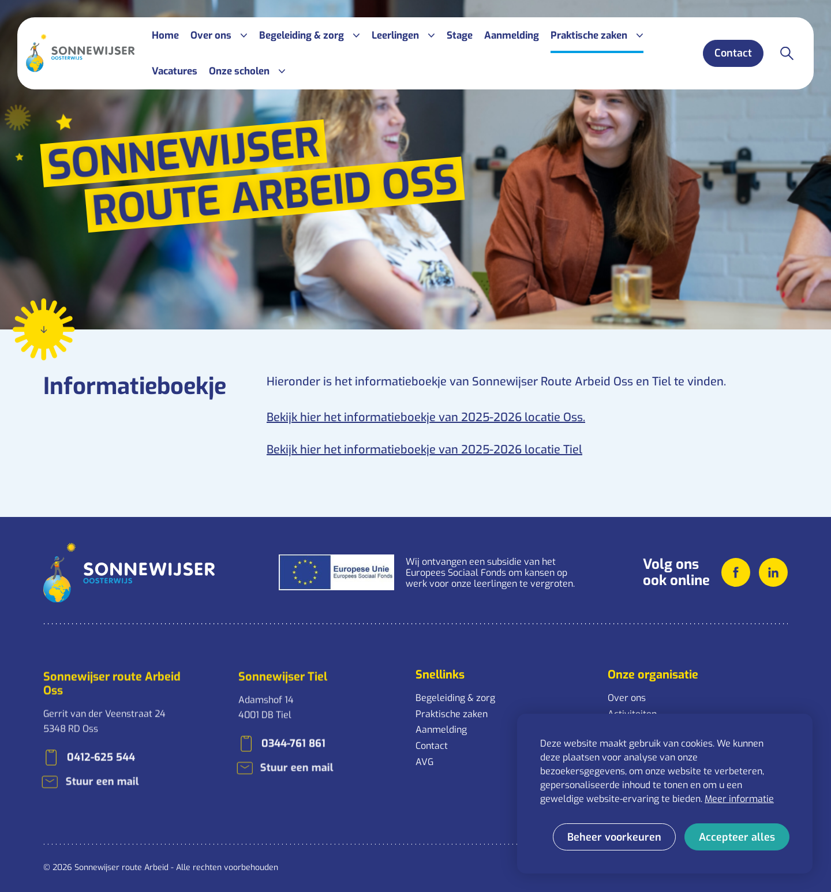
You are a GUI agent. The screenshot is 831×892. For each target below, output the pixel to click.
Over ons (627, 698)
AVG (424, 762)
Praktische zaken (451, 714)
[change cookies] (614, 836)
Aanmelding (441, 730)
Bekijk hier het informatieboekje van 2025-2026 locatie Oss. (426, 414)
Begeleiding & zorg (455, 698)
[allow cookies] (736, 836)
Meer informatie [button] (739, 799)
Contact (431, 746)
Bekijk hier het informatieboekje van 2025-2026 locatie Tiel (424, 447)
